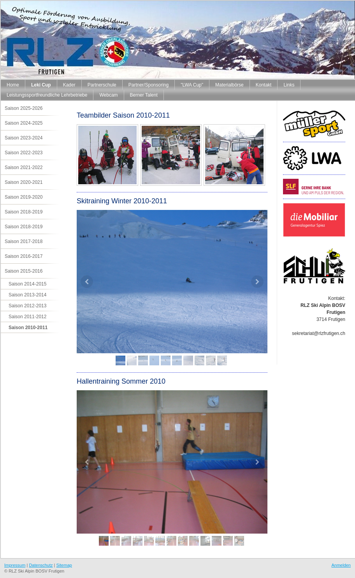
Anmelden (341, 565)
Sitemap (64, 565)
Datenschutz (41, 565)
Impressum (14, 565)
